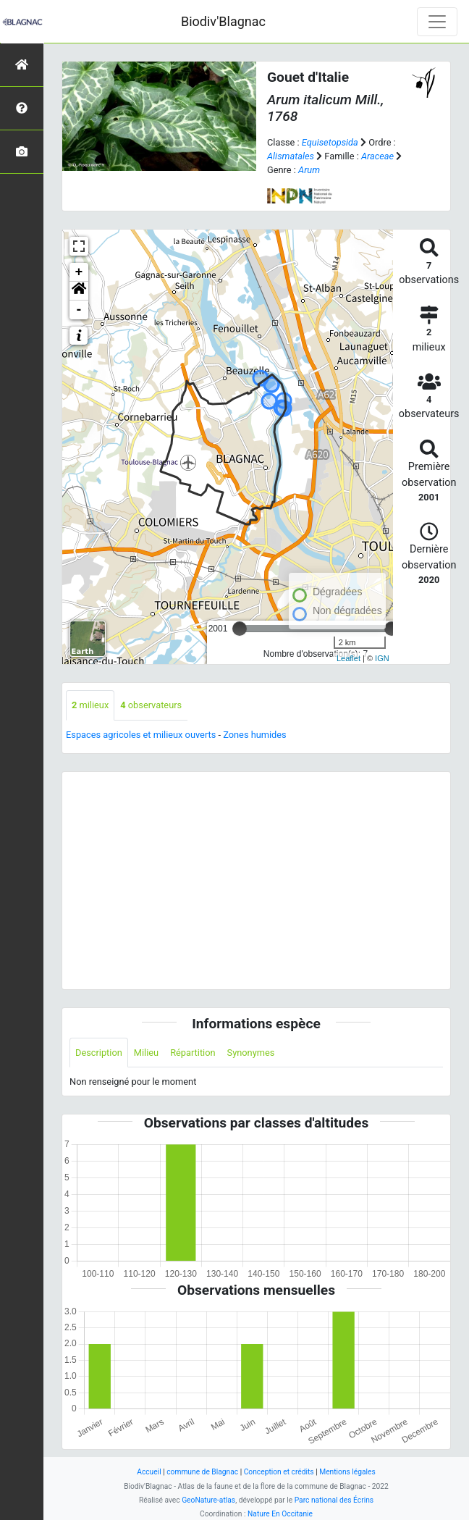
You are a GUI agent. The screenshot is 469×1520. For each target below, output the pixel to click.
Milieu (146, 1052)
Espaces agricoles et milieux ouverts (141, 734)
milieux (90, 705)
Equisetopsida (330, 142)
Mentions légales (347, 1472)
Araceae (377, 156)
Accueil (149, 1472)
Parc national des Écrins (334, 1500)
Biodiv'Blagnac (223, 21)
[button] (78, 291)
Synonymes (251, 1052)
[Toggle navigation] (437, 21)
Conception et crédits (279, 1472)
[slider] (239, 628)
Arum (309, 169)
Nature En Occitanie (280, 1514)
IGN (382, 658)
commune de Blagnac (202, 1472)
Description (98, 1052)
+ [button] (79, 272)
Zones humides (255, 734)
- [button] (79, 310)
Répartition (192, 1052)
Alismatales (290, 156)
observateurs (151, 705)
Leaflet (348, 658)
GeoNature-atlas (208, 1500)
